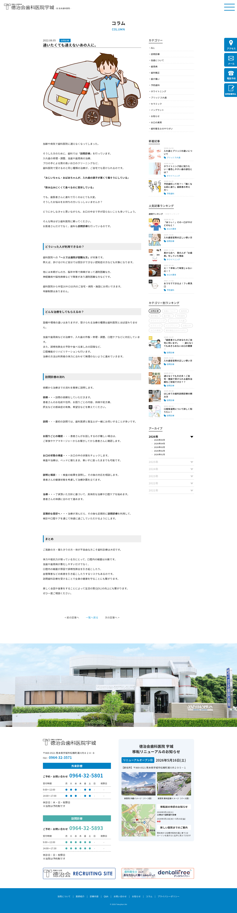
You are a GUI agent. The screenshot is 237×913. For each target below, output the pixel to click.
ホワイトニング (158, 91)
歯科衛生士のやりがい (162, 128)
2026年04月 (159, 443)
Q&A (106, 896)
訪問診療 (155, 54)
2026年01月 (159, 454)
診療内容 (94, 896)
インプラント (157, 109)
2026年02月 (159, 450)
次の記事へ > (112, 617)
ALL (153, 47)
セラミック (156, 103)
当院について (63, 896)
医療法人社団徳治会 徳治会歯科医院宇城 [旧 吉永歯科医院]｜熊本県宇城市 (29, 7)
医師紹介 (80, 896)
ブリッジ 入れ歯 (159, 97)
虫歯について (157, 60)
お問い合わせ (120, 896)
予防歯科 (155, 85)
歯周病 (154, 66)
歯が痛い (155, 78)
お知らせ (155, 116)
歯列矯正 (155, 72)
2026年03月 (159, 447)
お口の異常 (156, 122)
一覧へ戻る (92, 617)
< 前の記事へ (72, 617)
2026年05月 (159, 439)
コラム (149, 896)
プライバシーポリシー (169, 896)
